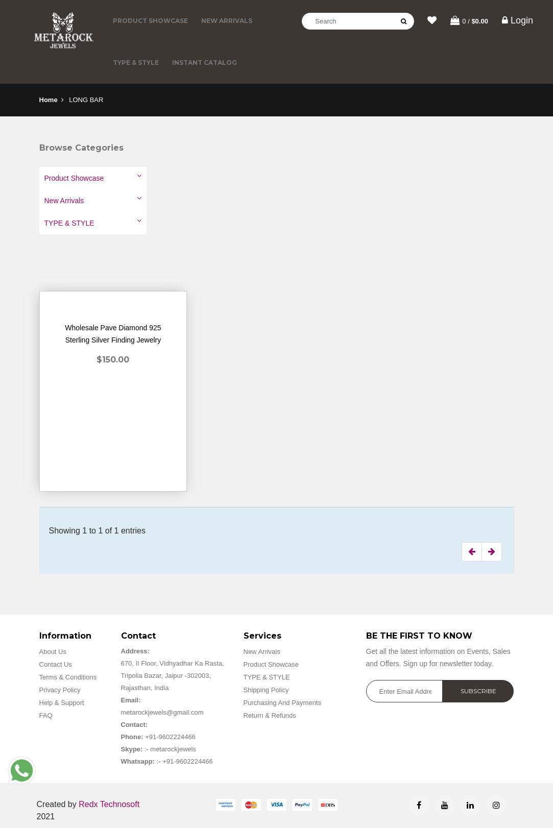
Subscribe (478, 691)
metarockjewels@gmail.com (162, 712)
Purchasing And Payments (282, 703)
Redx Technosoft (109, 804)
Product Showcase (150, 21)
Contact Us (55, 664)
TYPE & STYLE (136, 62)
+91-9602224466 (170, 737)
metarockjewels (172, 749)
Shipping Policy (266, 690)
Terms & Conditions (68, 677)
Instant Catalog (204, 62)
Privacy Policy (60, 690)
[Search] (358, 21)
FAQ (46, 715)
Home (48, 100)
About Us (52, 651)
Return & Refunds (270, 715)
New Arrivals (226, 21)
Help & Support (61, 703)
